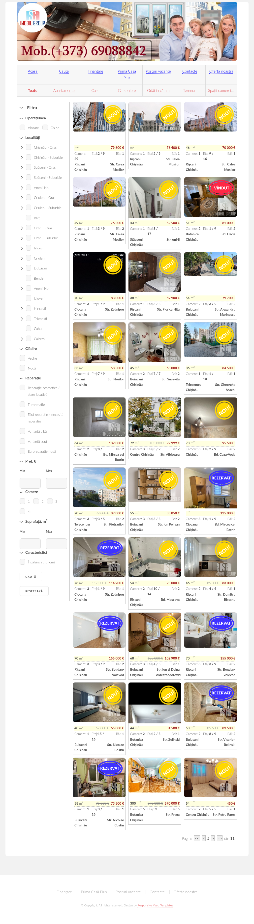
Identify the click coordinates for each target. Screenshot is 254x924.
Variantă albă (37, 431)
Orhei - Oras (43, 228)
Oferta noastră (221, 71)
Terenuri (189, 90)
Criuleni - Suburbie (48, 208)
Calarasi (39, 339)
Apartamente (64, 90)
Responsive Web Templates (155, 905)
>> (220, 838)
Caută (64, 71)
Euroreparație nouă (42, 451)
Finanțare (95, 71)
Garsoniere (127, 90)
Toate (32, 90)
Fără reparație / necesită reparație (45, 417)
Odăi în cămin (158, 90)
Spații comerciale (222, 90)
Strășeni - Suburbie (48, 177)
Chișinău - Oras (45, 147)
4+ (30, 511)
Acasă (32, 71)
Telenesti (40, 319)
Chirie (55, 128)
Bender (39, 278)
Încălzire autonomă (42, 562)
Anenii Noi (41, 187)
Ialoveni (39, 248)
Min (22, 471)
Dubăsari (40, 268)
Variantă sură (37, 441)
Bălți (37, 218)
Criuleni (39, 258)
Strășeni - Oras (45, 167)
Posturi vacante (158, 71)
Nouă (32, 368)
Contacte (189, 71)
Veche (32, 358)
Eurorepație (36, 404)
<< (197, 838)
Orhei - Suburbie (46, 238)
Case (95, 90)
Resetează (34, 591)
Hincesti (40, 308)
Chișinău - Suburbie (48, 157)
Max (49, 471)
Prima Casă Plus (94, 892)
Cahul (38, 328)
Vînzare (33, 128)
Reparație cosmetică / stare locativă (44, 391)
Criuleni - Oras (44, 197)
